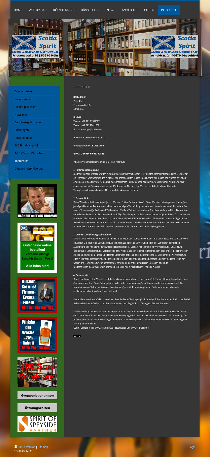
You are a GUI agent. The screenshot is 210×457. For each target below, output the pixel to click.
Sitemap (43, 447)
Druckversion (25, 447)
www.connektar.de (140, 327)
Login (192, 447)
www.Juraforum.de (104, 327)
